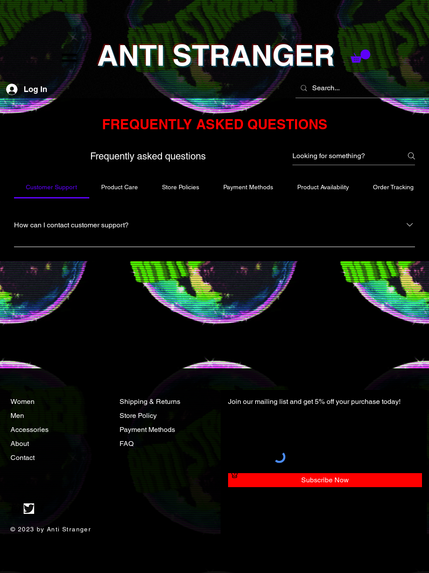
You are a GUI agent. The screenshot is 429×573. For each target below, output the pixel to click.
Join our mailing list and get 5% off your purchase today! (314, 401)
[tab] (51, 187)
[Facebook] (42, 508)
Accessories (30, 429)
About (21, 443)
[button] (69, 58)
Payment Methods (147, 429)
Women (23, 401)
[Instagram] (16, 508)
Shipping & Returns (150, 401)
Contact (23, 457)
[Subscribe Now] (325, 480)
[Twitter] (29, 508)
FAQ (127, 443)
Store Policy (138, 415)
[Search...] (361, 88)
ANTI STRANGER (216, 55)
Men (17, 415)
